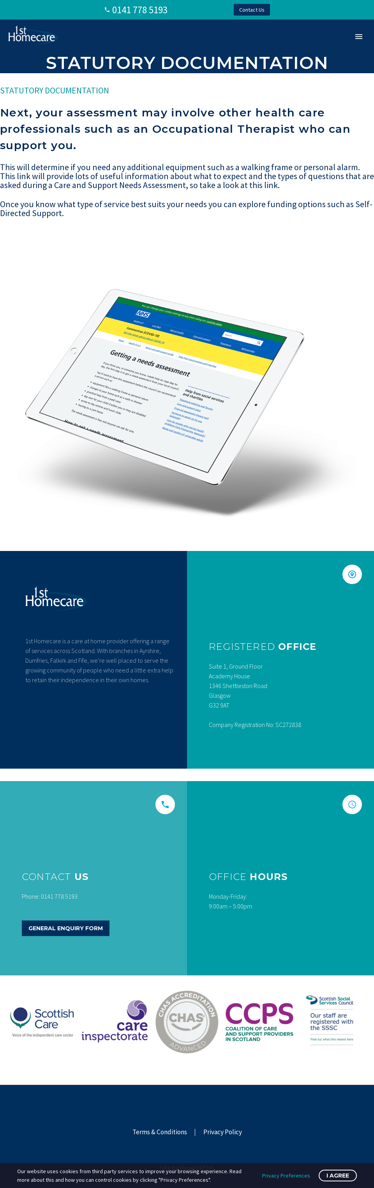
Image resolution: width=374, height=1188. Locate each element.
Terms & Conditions (159, 1132)
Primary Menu (358, 36)
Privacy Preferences (286, 1175)
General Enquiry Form (65, 928)
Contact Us (252, 9)
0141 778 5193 (140, 10)
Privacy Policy (222, 1132)
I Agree (337, 1175)
